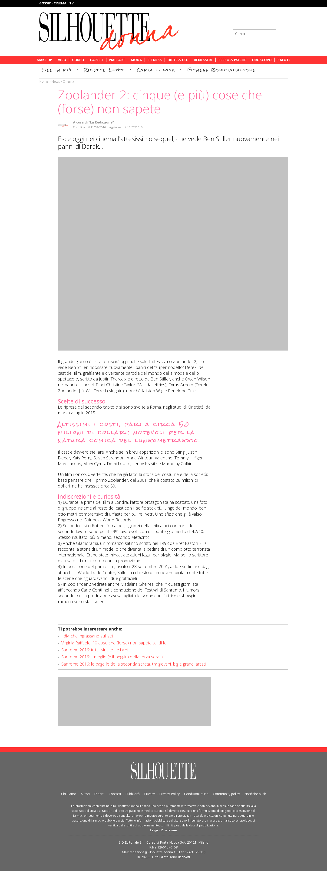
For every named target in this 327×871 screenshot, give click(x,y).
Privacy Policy (169, 794)
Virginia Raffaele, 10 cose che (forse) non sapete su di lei (114, 643)
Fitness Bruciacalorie (221, 69)
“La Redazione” (101, 122)
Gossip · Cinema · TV (56, 3)
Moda (136, 60)
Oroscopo (262, 60)
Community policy (226, 794)
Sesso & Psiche (232, 60)
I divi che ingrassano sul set (87, 636)
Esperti (99, 794)
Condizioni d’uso (196, 794)
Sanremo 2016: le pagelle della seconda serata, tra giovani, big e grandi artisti (133, 664)
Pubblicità (132, 794)
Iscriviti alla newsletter (263, 22)
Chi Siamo (68, 794)
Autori (85, 794)
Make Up (44, 60)
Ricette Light (104, 69)
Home (44, 81)
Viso (62, 60)
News (55, 81)
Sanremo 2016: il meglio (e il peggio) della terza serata (112, 657)
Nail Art (117, 60)
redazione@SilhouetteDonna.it (152, 852)
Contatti (115, 794)
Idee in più (57, 69)
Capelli (96, 60)
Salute (284, 60)
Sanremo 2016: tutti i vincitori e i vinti (95, 650)
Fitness (155, 60)
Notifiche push (255, 794)
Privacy (149, 794)
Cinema (68, 81)
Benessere (203, 60)
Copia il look (156, 69)
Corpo (78, 60)
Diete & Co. (178, 60)
